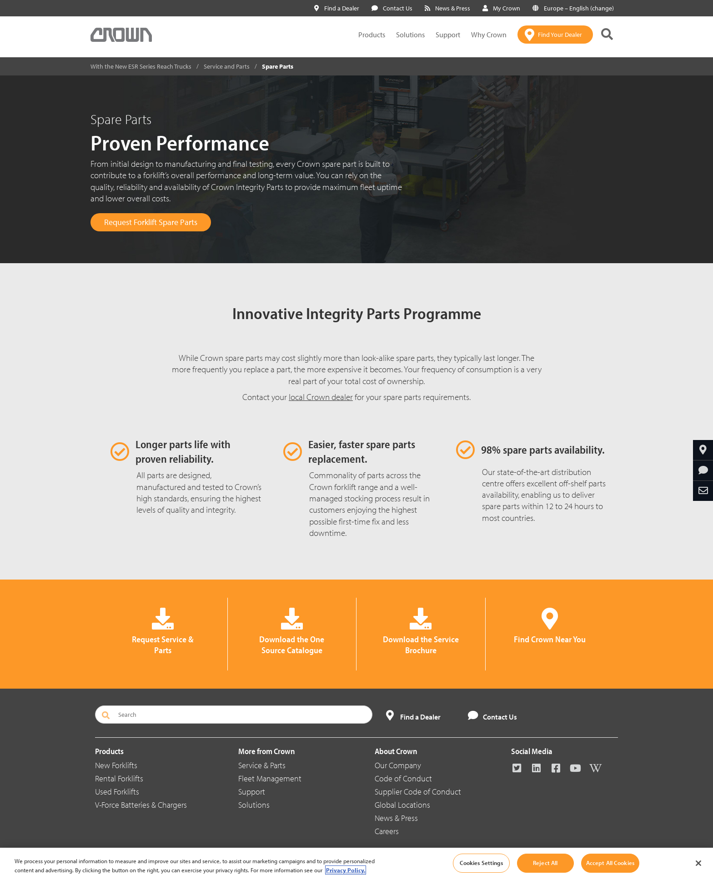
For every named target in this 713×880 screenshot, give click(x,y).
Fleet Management (269, 778)
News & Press (447, 8)
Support (448, 34)
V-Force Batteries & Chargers (141, 805)
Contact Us (392, 8)
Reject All (545, 862)
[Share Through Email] (703, 491)
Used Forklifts (117, 791)
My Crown (501, 8)
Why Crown (489, 34)
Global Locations (402, 805)
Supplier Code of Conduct (418, 791)
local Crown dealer (321, 396)
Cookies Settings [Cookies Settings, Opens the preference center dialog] (481, 862)
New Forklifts (116, 765)
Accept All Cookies (610, 862)
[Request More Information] (703, 470)
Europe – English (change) (573, 8)
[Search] (233, 714)
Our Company (398, 765)
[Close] (698, 863)
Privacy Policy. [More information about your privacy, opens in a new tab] (345, 870)
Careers (387, 831)
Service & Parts (262, 765)
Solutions (410, 34)
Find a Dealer (336, 8)
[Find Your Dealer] (555, 34)
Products (371, 34)
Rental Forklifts (119, 778)
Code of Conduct (403, 778)
